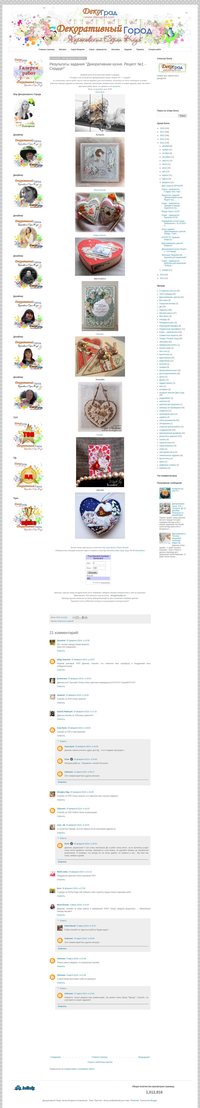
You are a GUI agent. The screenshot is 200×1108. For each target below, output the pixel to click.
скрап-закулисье (166, 446)
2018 (162, 128)
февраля (166, 182)
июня (164, 168)
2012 (162, 278)
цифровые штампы (167, 465)
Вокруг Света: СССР (171, 211)
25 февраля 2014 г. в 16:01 (77, 695)
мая (164, 171)
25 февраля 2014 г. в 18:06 (86, 746)
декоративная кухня (168, 370)
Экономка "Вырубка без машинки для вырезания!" (174, 256)
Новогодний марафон (168, 326)
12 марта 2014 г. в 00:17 (84, 772)
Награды (163, 319)
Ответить (61, 651)
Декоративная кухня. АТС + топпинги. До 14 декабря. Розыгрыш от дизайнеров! (179, 509)
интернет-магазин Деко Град (171, 393)
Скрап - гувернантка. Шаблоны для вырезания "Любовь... (174, 263)
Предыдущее (144, 1057)
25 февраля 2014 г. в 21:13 (80, 872)
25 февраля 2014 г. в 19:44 (77, 825)
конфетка (163, 411)
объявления (164, 424)
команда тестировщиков (170, 408)
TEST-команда (165, 294)
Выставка (163, 300)
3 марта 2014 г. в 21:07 (79, 905)
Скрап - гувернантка (98, 49)
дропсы (162, 380)
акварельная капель (168, 345)
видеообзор (164, 361)
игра (161, 386)
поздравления (165, 430)
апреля (165, 175)
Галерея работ (154, 49)
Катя (59, 888)
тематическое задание (169, 455)
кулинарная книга (167, 414)
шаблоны (163, 468)
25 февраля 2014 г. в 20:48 (85, 759)
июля (164, 164)
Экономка (115, 49)
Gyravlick (61, 640)
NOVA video (62, 872)
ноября (165, 150)
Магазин (62, 49)
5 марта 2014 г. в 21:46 (76, 959)
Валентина (62, 679)
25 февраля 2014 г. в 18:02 (79, 728)
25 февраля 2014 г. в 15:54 (79, 679)
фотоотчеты (164, 458)
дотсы (162, 377)
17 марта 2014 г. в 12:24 (84, 994)
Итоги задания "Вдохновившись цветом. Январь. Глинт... (174, 231)
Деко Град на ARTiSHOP (172, 186)
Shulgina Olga (63, 792)
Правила (140, 49)
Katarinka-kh (70, 926)
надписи (163, 417)
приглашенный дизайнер (170, 433)
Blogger (153, 1100)
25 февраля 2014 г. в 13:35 (77, 640)
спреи (162, 449)
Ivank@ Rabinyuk (65, 711)
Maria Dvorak (99, 190)
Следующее (55, 1057)
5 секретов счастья (167, 291)
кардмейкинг (164, 398)
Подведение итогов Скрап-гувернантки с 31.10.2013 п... (174, 223)
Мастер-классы (166, 313)
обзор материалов (167, 420)
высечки (162, 364)
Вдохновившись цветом (169, 297)
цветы (162, 462)
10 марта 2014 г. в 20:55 (84, 938)
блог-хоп (163, 351)
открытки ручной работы (170, 427)
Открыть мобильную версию (100, 1062)
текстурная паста (166, 452)
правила (116, 86)
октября (166, 153)
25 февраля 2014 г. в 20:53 (85, 844)
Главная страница (46, 49)
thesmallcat (140, 550)
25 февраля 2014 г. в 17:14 (85, 711)
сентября (166, 157)
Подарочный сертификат (170, 329)
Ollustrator (134, 1100)
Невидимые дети (166, 323)
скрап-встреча (165, 443)
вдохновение (165, 358)
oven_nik (61, 825)
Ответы (63, 741)
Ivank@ (99, 435)
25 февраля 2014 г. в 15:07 (83, 659)
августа (165, 161)
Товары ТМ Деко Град (168, 338)
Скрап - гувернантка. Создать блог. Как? (171, 190)
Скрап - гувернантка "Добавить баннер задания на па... (171, 205)
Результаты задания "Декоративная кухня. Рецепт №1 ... (172, 197)
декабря (166, 146)
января (165, 270)
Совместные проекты (168, 335)
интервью (163, 389)
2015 (162, 139)
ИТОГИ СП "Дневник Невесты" (171, 238)
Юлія (67, 759)
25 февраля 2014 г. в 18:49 (82, 792)
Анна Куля (99, 92)
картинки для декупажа (169, 404)
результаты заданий (65, 621)
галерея (162, 367)
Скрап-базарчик (78, 49)
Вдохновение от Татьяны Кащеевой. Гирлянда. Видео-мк (179, 538)
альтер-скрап (165, 348)
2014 (162, 143)
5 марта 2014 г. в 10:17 (86, 926)
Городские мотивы (167, 303)
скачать (162, 439)
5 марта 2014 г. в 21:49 (76, 975)
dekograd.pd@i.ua (118, 595)
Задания (128, 49)
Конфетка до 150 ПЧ (177, 490)
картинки (163, 401)
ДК (160, 307)
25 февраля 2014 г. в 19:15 (77, 809)
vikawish (61, 695)
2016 (162, 135)
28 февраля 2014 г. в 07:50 (73, 888)
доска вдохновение (167, 373)
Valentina (100, 334)
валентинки (164, 354)
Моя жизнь (164, 316)
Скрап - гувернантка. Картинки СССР (171, 216)
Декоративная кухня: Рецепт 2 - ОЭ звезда (174, 250)
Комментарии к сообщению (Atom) (79, 1069)
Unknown (69, 772)
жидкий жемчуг (165, 383)
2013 (162, 275)
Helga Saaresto (100, 235)
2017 (162, 132)
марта (165, 179)
